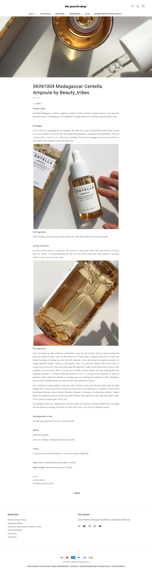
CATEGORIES (45, 14)
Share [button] (37, 104)
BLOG (87, 14)
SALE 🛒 (32, 14)
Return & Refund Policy (17, 520)
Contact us (12, 537)
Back (76, 493)
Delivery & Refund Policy (60, 566)
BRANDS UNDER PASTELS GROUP (107, 14)
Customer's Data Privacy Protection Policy (24, 527)
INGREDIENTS (74, 14)
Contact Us (74, 566)
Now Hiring (12, 533)
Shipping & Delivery (15, 523)
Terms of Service (33, 566)
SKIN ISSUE (59, 14)
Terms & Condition (15, 530)
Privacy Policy (45, 566)
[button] (132, 6)
